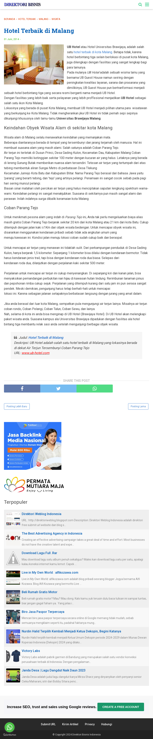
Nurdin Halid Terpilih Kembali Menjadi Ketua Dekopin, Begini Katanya (71, 631)
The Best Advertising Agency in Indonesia (52, 533)
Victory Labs (31, 651)
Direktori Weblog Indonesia (41, 514)
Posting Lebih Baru (17, 406)
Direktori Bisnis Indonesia (86, 734)
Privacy (90, 724)
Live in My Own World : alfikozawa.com (50, 572)
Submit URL (48, 724)
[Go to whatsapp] (10, 727)
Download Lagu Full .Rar (39, 553)
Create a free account (120, 707)
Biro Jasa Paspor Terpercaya (43, 612)
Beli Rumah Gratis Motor (39, 592)
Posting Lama (138, 406)
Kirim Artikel (70, 724)
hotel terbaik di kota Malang (93, 52)
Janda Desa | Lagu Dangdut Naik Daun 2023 (53, 670)
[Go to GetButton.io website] (9, 735)
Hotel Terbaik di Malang (45, 338)
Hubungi (106, 724)
